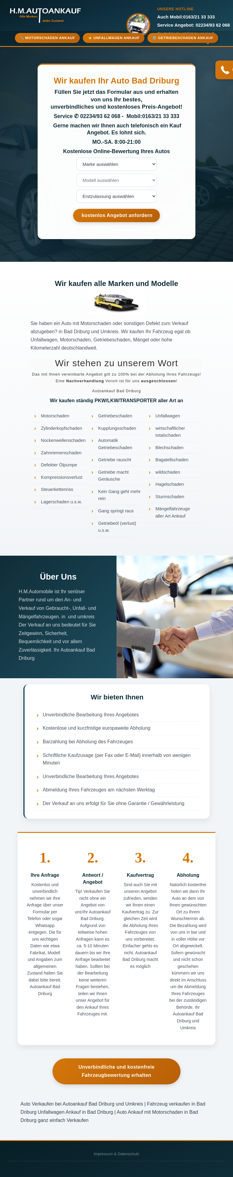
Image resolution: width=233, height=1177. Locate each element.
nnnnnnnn (116, 196)
